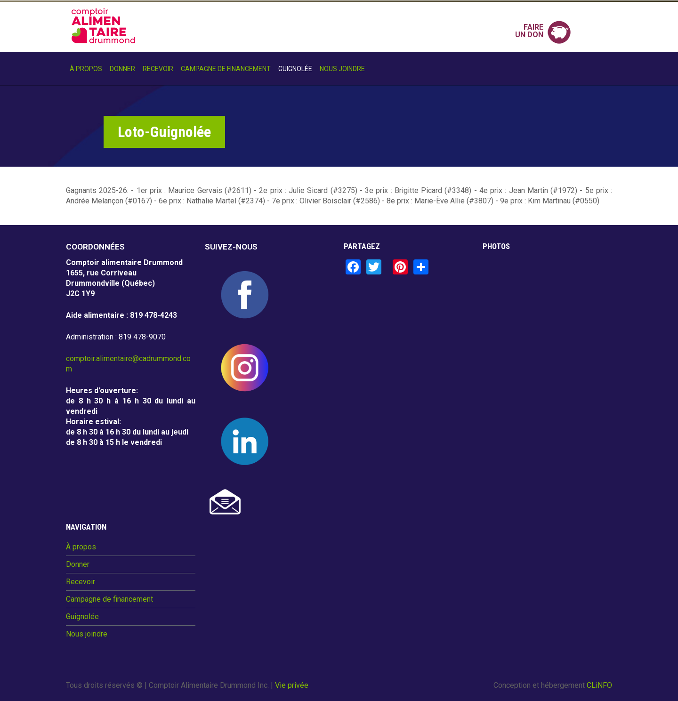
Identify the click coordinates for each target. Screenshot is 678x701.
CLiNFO (599, 685)
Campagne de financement (226, 69)
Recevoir (158, 69)
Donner (122, 69)
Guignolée (295, 69)
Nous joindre (342, 69)
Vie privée (291, 685)
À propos (86, 69)
